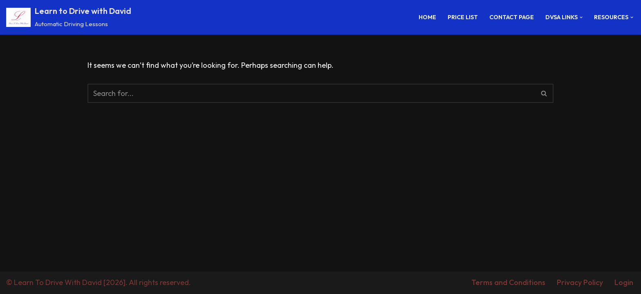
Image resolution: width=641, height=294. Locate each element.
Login (623, 282)
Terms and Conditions (508, 282)
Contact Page (511, 17)
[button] (581, 17)
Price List (463, 17)
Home (427, 17)
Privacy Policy (580, 282)
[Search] (311, 93)
